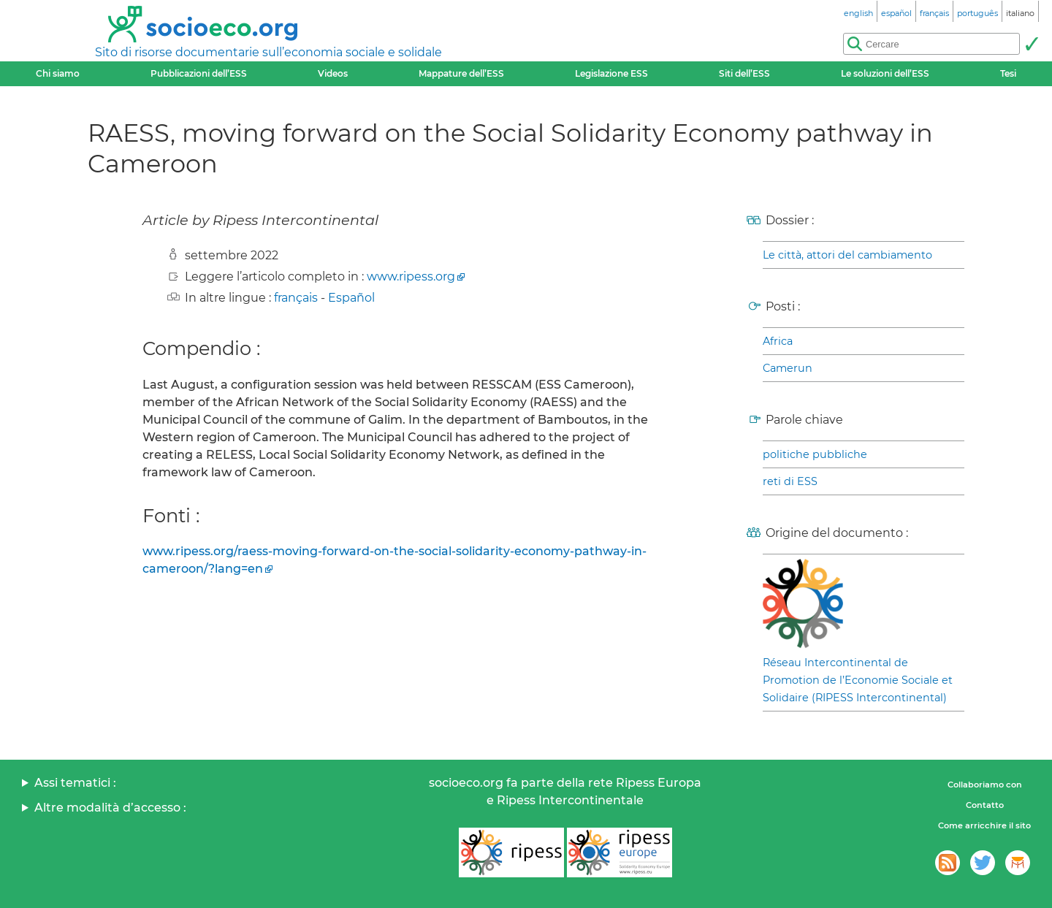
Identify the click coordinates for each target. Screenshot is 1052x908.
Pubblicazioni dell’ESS (198, 73)
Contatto (985, 805)
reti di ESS (790, 481)
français (296, 298)
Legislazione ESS (611, 73)
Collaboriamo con (985, 784)
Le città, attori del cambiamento (847, 255)
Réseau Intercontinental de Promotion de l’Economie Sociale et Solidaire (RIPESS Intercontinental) (858, 680)
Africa (778, 341)
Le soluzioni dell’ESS (885, 73)
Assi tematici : (75, 783)
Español (351, 298)
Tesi (1008, 73)
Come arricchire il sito (984, 825)
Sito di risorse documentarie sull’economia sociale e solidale (268, 52)
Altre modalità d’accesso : (110, 807)
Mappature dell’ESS (461, 73)
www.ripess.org (411, 276)
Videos (333, 73)
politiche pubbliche (815, 454)
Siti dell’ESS (744, 73)
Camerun (787, 368)
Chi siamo (58, 73)
